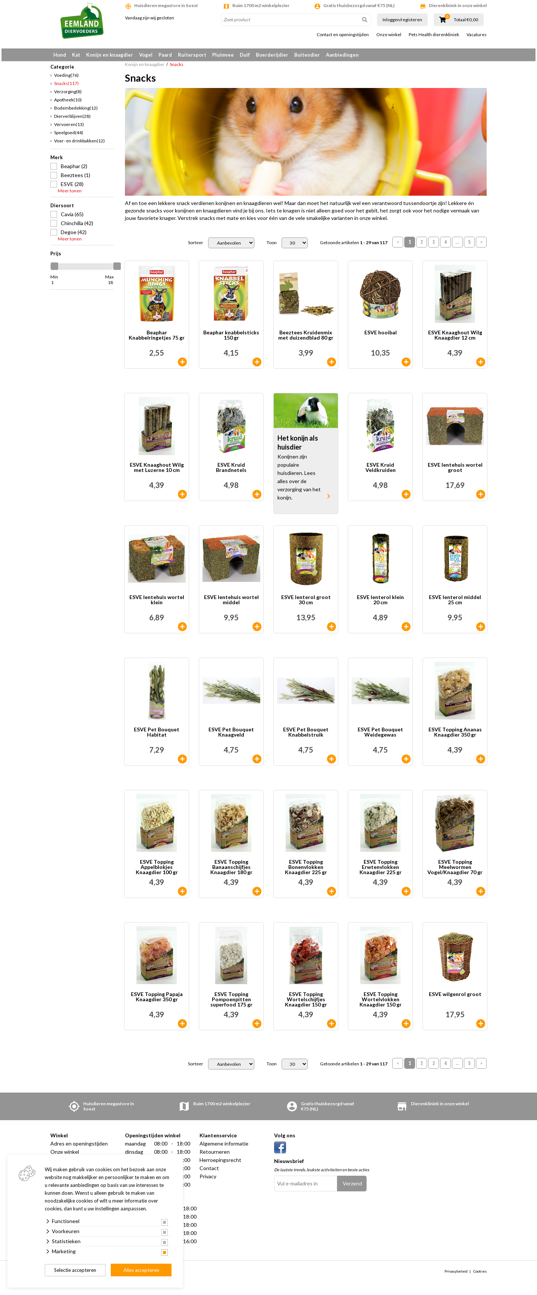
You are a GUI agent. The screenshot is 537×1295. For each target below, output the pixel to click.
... (457, 246)
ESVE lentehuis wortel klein (156, 604)
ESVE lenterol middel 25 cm (455, 604)
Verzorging (68, 95)
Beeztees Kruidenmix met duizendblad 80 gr (305, 339)
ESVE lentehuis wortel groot (455, 472)
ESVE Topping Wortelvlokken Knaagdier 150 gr (380, 1004)
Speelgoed (68, 136)
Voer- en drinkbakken (79, 145)
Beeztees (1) (75, 179)
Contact (209, 1172)
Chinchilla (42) (77, 227)
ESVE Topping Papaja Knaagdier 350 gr (157, 1001)
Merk (56, 161)
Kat (76, 55)
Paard (165, 55)
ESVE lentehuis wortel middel (231, 604)
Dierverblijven (72, 120)
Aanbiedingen (342, 55)
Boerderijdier (272, 55)
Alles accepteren (141, 1270)
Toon (272, 247)
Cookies (480, 1275)
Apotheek (68, 104)
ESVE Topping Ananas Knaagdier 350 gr (455, 736)
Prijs (55, 258)
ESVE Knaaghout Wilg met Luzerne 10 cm (157, 472)
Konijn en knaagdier (109, 55)
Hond (59, 55)
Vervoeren (69, 128)
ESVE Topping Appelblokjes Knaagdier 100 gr (157, 871)
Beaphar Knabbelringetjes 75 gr (157, 339)
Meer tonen (70, 195)
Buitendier (307, 55)
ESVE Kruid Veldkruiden (380, 472)
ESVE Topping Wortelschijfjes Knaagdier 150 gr (306, 1004)
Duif (245, 55)
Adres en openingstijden (79, 1148)
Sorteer (195, 247)
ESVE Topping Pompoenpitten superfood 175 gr (231, 1004)
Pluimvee (223, 55)
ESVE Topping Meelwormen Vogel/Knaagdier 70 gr (455, 871)
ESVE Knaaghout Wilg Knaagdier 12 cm (455, 339)
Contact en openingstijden (343, 34)
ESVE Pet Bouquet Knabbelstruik (306, 736)
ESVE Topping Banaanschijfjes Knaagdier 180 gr (231, 871)
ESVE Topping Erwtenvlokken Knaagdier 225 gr (380, 871)
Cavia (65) (72, 218)
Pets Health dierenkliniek (434, 34)
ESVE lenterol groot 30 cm (306, 604)
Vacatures (477, 34)
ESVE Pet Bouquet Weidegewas (380, 736)
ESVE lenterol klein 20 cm (380, 604)
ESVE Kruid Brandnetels (231, 472)
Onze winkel (388, 34)
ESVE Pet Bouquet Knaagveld (231, 736)
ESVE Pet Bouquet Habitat (156, 736)
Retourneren (215, 1156)
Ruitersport (192, 55)
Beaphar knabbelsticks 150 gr (231, 339)
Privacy (208, 1181)
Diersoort (62, 209)
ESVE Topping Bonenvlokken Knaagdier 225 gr (306, 871)
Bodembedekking (76, 112)
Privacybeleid (456, 1275)
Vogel (146, 55)
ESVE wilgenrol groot (455, 999)
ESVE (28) (72, 188)
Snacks (66, 87)
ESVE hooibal (380, 337)
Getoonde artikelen (353, 247)
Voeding (66, 79)
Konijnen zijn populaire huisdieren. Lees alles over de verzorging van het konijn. (299, 481)
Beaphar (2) (74, 170)
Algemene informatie (224, 1148)
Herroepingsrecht (220, 1164)
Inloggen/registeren (402, 19)
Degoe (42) (74, 236)
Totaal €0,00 (466, 20)
